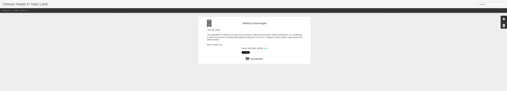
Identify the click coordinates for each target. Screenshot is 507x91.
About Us (24, 10)
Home (16, 10)
